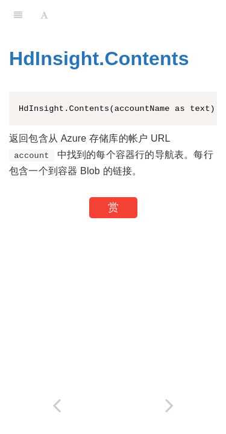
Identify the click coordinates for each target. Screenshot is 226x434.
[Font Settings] (44, 15)
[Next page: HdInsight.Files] (170, 405)
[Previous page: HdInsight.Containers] (56, 405)
